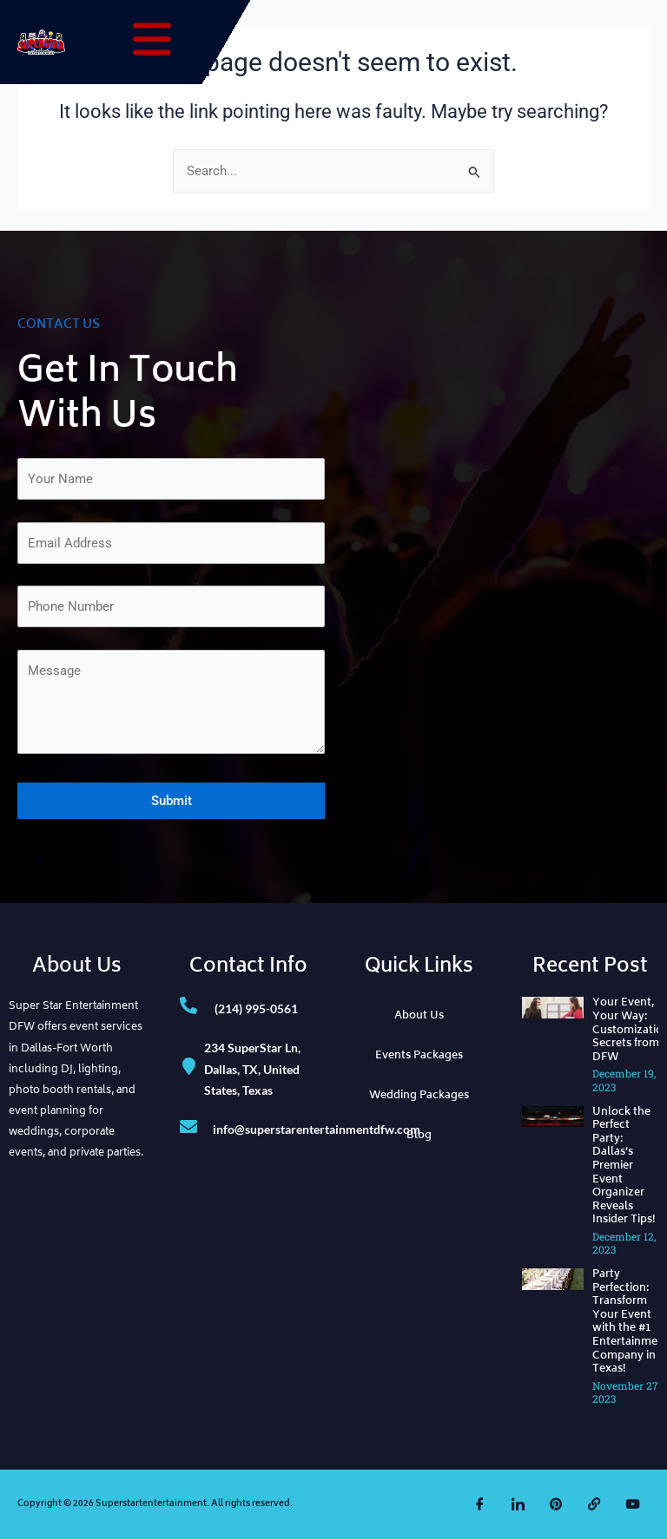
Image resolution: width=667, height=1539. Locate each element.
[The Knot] (594, 1504)
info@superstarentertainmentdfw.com (316, 1129)
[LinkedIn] (518, 1504)
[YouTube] (632, 1504)
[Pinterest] (556, 1504)
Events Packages (419, 1056)
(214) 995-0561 (256, 1008)
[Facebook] (479, 1504)
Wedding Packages (419, 1096)
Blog (419, 1136)
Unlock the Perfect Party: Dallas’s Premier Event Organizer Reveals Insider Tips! (623, 1166)
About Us (419, 1016)
